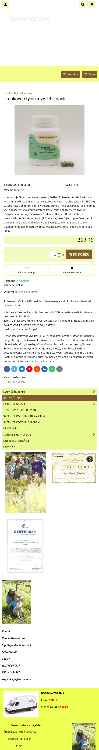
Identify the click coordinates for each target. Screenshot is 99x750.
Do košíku (79, 254)
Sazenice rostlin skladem (21, 422)
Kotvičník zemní (50, 392)
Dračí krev (10, 428)
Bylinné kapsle (17, 382)
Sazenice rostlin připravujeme (24, 416)
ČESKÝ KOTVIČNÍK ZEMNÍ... (31, 19)
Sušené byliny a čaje (50, 434)
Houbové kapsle (50, 404)
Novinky (9, 446)
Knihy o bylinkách (16, 440)
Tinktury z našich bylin (19, 410)
